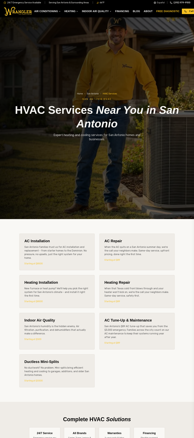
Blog (136, 11)
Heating (71, 11)
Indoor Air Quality (96, 11)
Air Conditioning (47, 11)
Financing (122, 11)
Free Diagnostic (168, 11)
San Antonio (93, 93)
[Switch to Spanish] (159, 2)
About (148, 11)
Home (80, 93)
